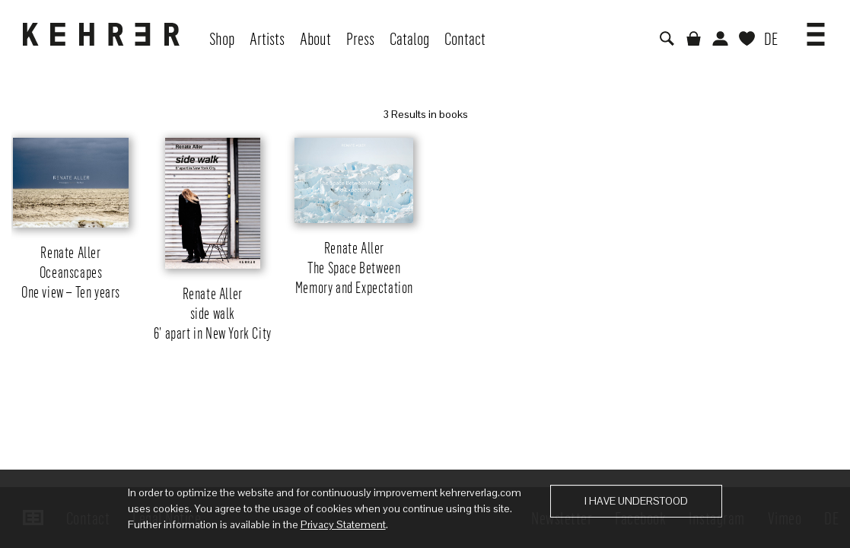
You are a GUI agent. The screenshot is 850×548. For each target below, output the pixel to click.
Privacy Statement (343, 524)
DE (771, 38)
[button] (816, 29)
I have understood (636, 501)
